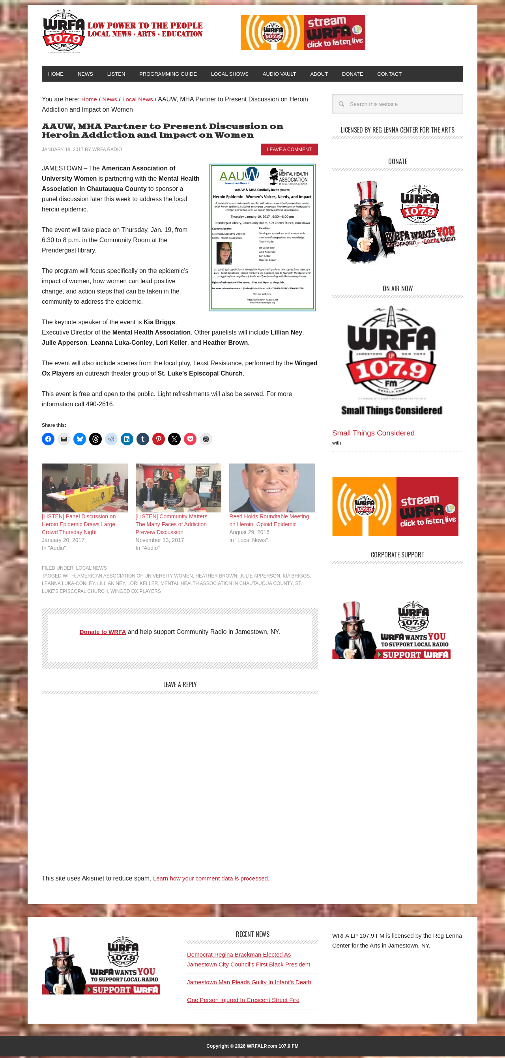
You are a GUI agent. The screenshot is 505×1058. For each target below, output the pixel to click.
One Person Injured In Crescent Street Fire (243, 1001)
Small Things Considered (373, 434)
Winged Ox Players (135, 593)
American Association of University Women (135, 577)
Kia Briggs (296, 577)
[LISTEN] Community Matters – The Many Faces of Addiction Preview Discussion (174, 526)
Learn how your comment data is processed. (215, 880)
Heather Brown (216, 577)
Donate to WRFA (102, 633)
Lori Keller (142, 585)
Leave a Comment (289, 151)
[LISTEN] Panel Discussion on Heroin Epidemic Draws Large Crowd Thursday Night (79, 526)
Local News (91, 569)
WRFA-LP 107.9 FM (123, 31)
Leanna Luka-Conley (68, 585)
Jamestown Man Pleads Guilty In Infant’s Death (249, 983)
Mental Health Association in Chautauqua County (227, 585)
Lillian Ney (111, 585)
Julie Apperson (260, 577)
